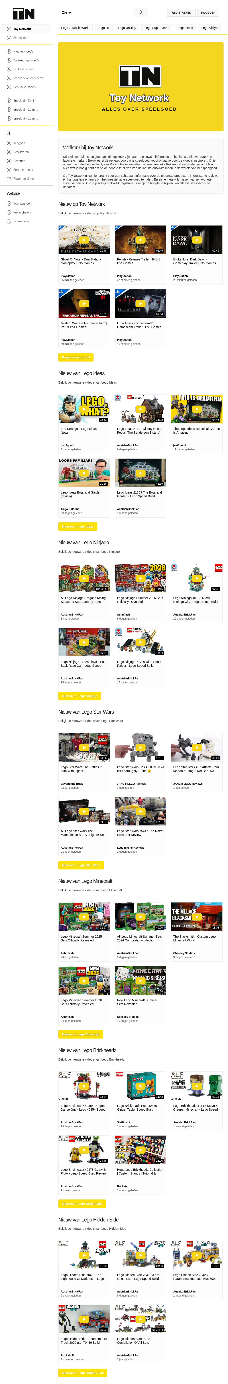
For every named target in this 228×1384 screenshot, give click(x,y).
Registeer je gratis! (76, 357)
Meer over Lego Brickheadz (82, 1203)
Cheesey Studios (184, 953)
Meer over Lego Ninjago (79, 696)
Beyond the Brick (72, 783)
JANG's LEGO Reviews (132, 783)
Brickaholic (68, 1355)
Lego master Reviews (131, 847)
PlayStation (68, 276)
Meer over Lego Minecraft (81, 1034)
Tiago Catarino (70, 509)
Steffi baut (123, 1122)
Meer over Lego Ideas (78, 526)
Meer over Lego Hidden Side (83, 1373)
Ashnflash (123, 614)
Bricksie (122, 1186)
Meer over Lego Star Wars (81, 865)
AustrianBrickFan (128, 445)
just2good (67, 445)
